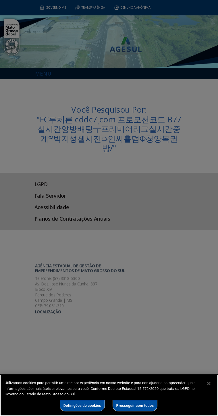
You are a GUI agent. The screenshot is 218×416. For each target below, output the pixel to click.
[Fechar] (208, 383)
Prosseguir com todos (135, 405)
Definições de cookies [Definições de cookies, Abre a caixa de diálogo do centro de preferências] (82, 405)
